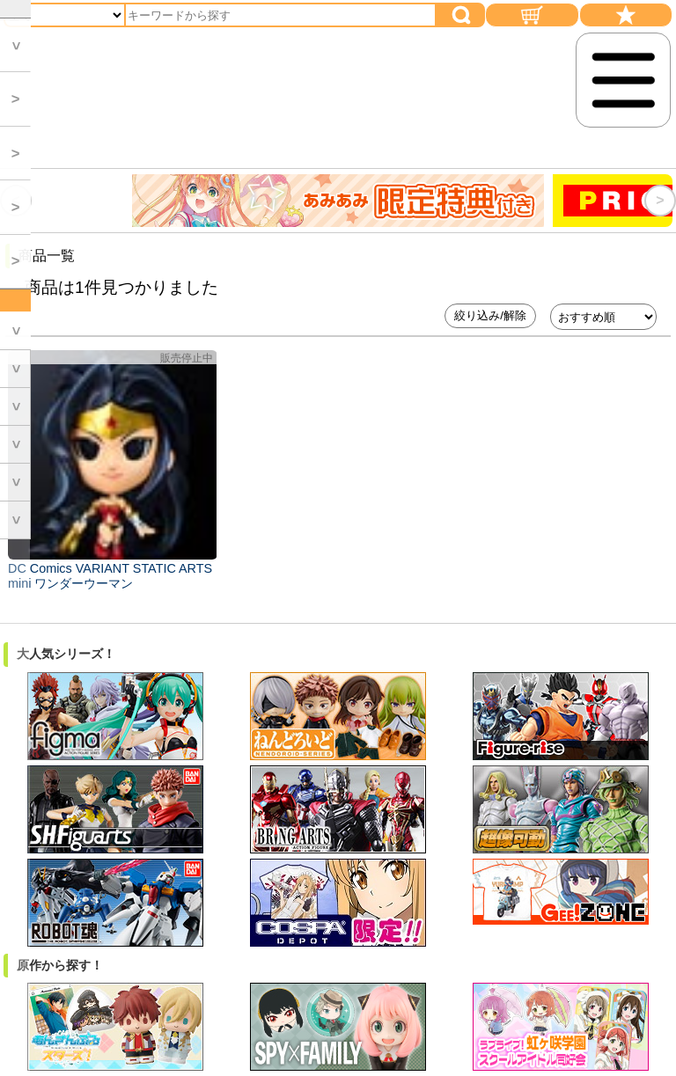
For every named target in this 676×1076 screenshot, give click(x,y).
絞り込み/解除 (490, 315)
